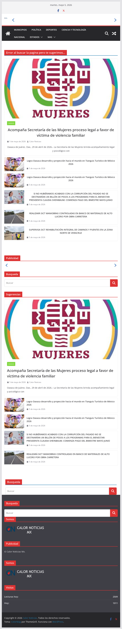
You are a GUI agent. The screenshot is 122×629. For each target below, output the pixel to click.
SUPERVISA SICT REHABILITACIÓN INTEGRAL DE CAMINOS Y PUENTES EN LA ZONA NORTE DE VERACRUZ (71, 231)
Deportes (51, 29)
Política (36, 29)
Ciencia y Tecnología (74, 29)
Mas (50, 37)
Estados (34, 37)
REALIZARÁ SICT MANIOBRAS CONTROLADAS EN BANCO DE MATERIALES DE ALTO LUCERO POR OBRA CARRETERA (70, 215)
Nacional (19, 37)
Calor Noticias (35, 141)
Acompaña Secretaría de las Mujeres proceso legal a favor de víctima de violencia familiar (61, 132)
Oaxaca (11, 123)
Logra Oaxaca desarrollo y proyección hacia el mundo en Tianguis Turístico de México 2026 (71, 162)
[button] (41, 37)
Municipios (20, 29)
